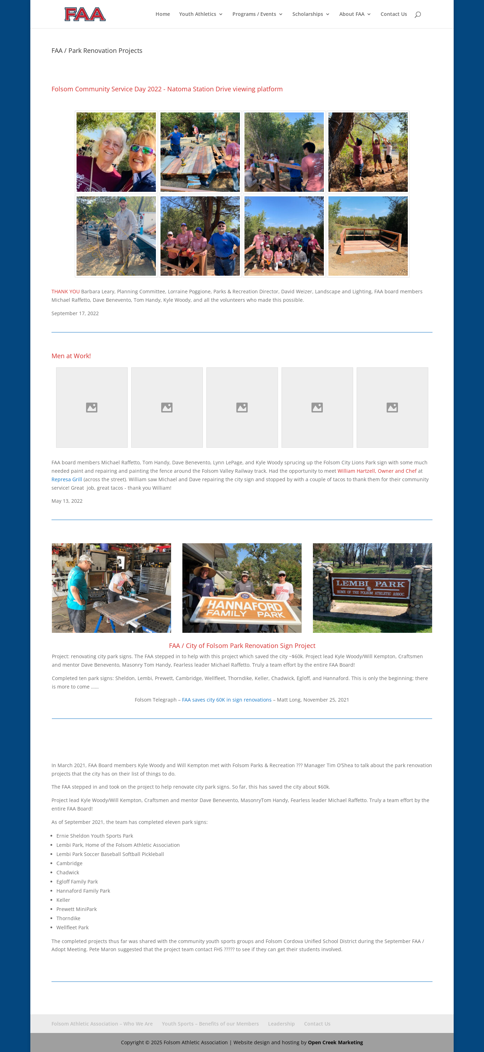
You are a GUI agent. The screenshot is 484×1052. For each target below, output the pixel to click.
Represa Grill (67, 479)
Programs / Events (254, 14)
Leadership (281, 1023)
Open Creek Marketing (335, 1042)
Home (163, 14)
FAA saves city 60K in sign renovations (227, 699)
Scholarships (307, 14)
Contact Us (394, 14)
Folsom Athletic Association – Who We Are (102, 1023)
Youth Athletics (197, 14)
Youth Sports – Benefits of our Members (210, 1023)
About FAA (351, 14)
